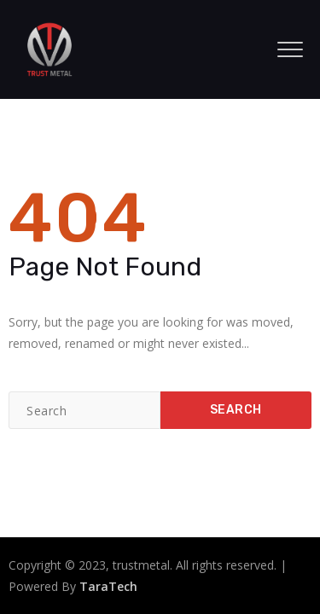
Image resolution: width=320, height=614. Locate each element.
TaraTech (108, 586)
